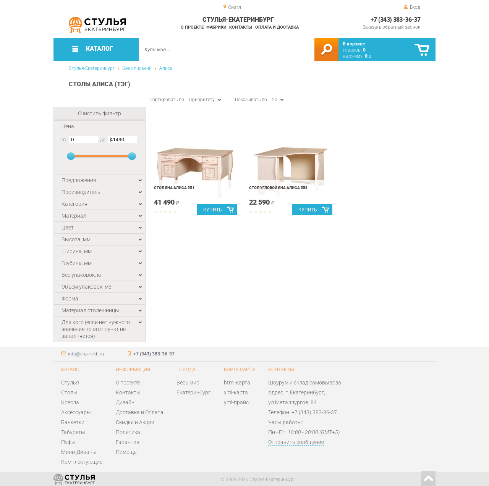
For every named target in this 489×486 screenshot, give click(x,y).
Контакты (240, 27)
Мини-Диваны (79, 452)
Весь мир (187, 382)
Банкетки (72, 422)
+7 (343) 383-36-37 (395, 19)
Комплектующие (81, 462)
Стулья (70, 382)
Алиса (165, 68)
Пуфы (68, 442)
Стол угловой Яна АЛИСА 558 (278, 188)
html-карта (237, 382)
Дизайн (125, 402)
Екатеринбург (193, 392)
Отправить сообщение (296, 442)
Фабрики (216, 27)
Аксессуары (76, 412)
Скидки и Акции (135, 422)
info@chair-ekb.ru (86, 354)
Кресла (70, 402)
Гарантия (127, 442)
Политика (128, 432)
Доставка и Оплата (140, 412)
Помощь (126, 452)
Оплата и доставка (277, 27)
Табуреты (73, 432)
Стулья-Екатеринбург (92, 68)
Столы (69, 392)
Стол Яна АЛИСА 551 (174, 188)
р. (368, 56)
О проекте (192, 27)
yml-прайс (236, 402)
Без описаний (137, 68)
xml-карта (236, 392)
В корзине (354, 44)
